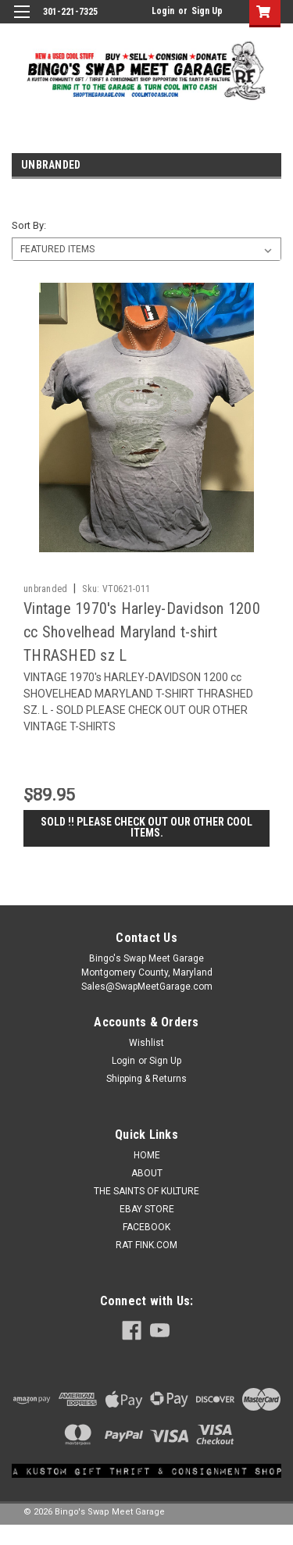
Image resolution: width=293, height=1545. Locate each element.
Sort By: (29, 225)
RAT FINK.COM (146, 1245)
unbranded (45, 588)
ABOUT (147, 1173)
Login (163, 10)
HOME (147, 1155)
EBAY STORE (147, 1209)
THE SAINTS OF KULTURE (146, 1191)
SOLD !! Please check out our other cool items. (146, 827)
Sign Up (207, 10)
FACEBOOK (146, 1227)
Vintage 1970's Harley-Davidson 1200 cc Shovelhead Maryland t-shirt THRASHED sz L (141, 632)
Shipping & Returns (146, 1078)
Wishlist (146, 1042)
